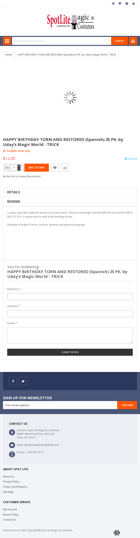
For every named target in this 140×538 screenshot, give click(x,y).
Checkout (126, 3)
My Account (113, 3)
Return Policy (11, 514)
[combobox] (61, 41)
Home (8, 54)
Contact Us (9, 519)
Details (13, 192)
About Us (8, 476)
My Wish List (120, 3)
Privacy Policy (11, 481)
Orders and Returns (15, 486)
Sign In (133, 3)
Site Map (8, 492)
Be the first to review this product (22, 176)
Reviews (13, 201)
